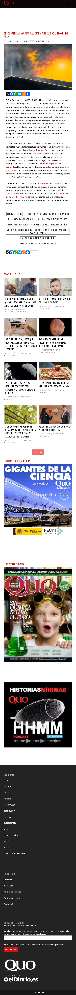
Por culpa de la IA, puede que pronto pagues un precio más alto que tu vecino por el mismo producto (20, 344)
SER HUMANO (21, 312)
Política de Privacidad (13, 892)
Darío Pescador (14, 397)
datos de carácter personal (51, 944)
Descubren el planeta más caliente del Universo (46, 214)
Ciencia (19, 214)
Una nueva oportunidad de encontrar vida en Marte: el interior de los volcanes (52, 343)
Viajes (6, 829)
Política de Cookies (12, 898)
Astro (53, 352)
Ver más (38, 452)
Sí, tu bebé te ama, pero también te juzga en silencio (54, 300)
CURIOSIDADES (11, 443)
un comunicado (44, 183)
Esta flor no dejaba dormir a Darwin (37, 243)
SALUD (6, 792)
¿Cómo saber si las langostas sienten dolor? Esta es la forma (55, 384)
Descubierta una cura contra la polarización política (55, 428)
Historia (7, 817)
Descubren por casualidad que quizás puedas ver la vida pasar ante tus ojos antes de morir (20, 302)
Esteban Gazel (43, 150)
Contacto (8, 880)
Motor (6, 847)
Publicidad (8, 904)
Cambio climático (11, 835)
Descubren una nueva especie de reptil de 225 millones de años (37, 224)
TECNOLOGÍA (10, 355)
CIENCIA (40, 41)
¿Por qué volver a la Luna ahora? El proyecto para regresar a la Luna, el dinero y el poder (19, 388)
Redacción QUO (48, 306)
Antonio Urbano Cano (17, 310)
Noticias (11, 214)
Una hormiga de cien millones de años (38, 238)
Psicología (8, 799)
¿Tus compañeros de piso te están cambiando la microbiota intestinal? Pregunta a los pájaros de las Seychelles (20, 431)
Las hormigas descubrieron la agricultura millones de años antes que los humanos (38, 231)
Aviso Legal (8, 886)
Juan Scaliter (13, 41)
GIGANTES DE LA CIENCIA (14, 853)
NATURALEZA (44, 392)
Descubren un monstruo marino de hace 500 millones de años (37, 219)
